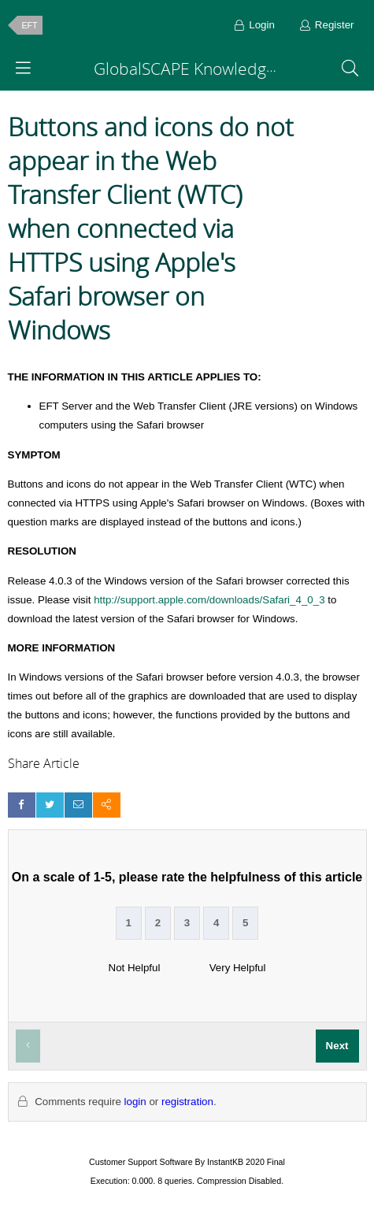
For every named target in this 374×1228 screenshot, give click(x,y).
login (135, 1101)
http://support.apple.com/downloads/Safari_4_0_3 (209, 600)
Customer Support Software (141, 1162)
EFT (30, 25)
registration (187, 1101)
